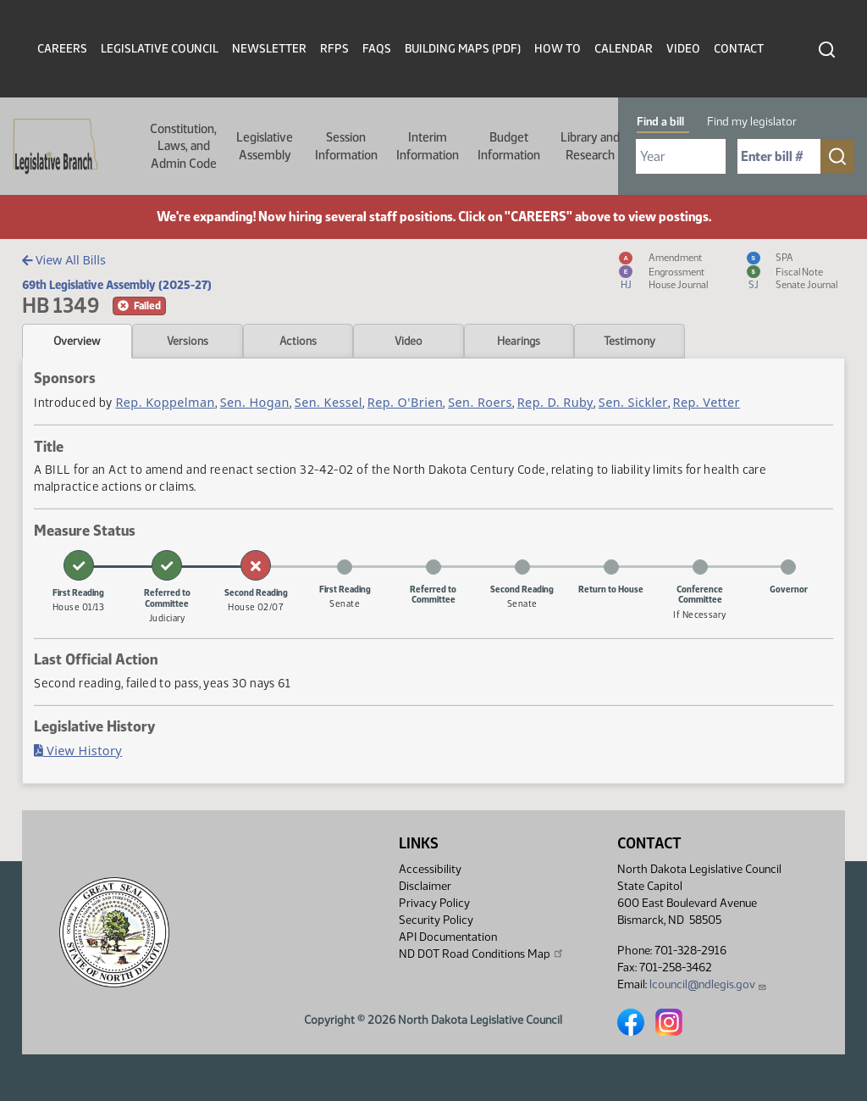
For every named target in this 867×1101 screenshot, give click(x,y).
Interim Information (427, 146)
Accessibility (430, 869)
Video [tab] (408, 341)
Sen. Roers (480, 402)
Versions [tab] (187, 341)
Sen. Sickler (633, 402)
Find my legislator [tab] (752, 121)
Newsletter (269, 49)
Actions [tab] (298, 341)
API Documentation (448, 937)
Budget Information (509, 146)
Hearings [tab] (518, 341)
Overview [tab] (76, 341)
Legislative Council (159, 49)
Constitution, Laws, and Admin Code (183, 146)
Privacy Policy (434, 903)
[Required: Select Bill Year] (680, 156)
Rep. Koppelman (164, 402)
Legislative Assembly (264, 146)
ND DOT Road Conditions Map (482, 953)
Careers (62, 49)
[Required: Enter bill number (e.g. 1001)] (779, 156)
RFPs (334, 49)
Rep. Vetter (706, 402)
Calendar (623, 49)
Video (683, 49)
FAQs (376, 49)
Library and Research (590, 146)
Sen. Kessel (328, 402)
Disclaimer (425, 886)
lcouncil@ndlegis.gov (708, 984)
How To (557, 49)
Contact (739, 49)
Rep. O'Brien (405, 402)
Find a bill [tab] (660, 121)
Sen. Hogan (255, 402)
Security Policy (436, 920)
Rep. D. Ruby (555, 402)
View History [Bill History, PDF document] (78, 750)
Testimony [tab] (629, 341)
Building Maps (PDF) (463, 49)
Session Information (346, 146)
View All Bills (64, 260)
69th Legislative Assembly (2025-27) (117, 284)
